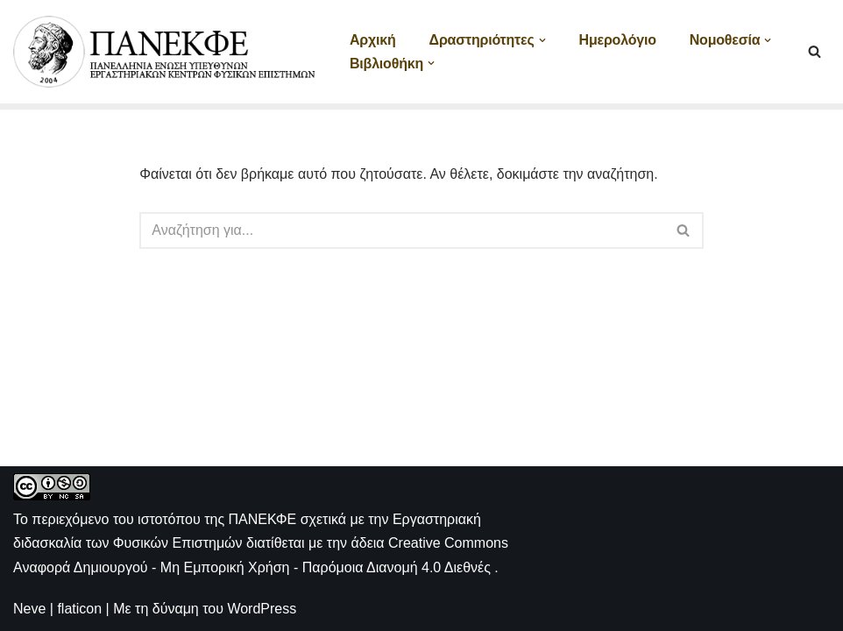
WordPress (261, 608)
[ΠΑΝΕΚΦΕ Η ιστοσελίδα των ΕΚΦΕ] (166, 52)
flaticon (79, 608)
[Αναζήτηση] (814, 51)
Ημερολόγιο (617, 39)
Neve (29, 608)
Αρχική (373, 39)
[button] (542, 40)
